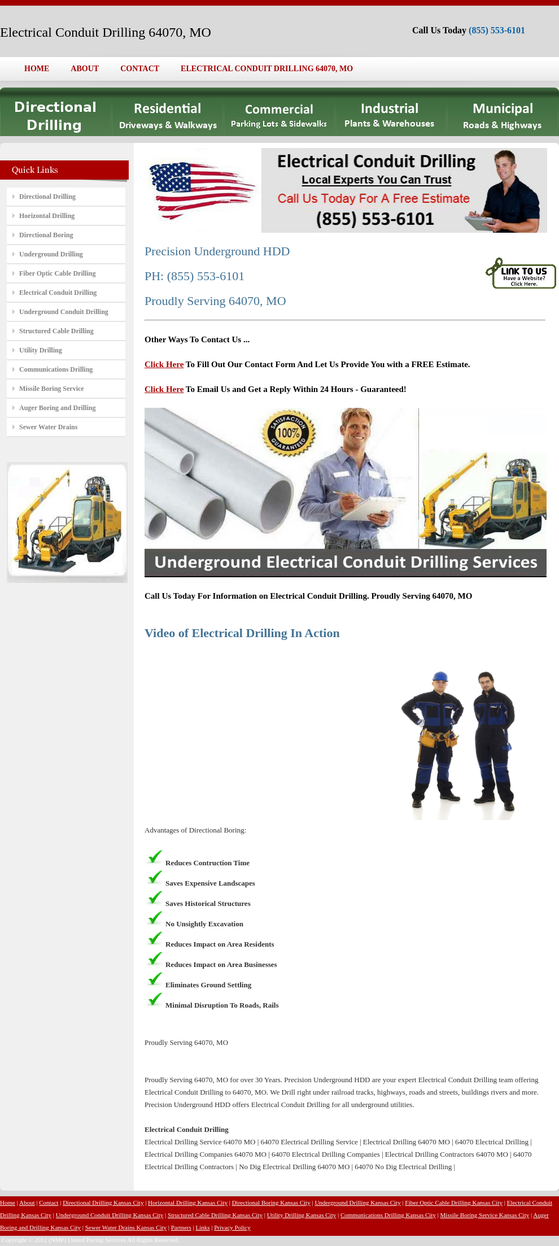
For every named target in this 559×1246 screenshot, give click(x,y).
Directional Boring (46, 235)
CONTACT (139, 68)
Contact (48, 1202)
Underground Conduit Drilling (63, 312)
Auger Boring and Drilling (57, 408)
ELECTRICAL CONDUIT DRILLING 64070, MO (267, 68)
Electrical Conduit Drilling (58, 293)
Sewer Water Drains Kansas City (126, 1227)
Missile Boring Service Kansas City (485, 1215)
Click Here (164, 364)
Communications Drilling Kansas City (388, 1215)
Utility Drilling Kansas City (302, 1215)
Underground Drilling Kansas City (357, 1202)
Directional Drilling (47, 197)
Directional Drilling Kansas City (103, 1202)
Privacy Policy (232, 1227)
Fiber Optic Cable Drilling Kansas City (454, 1202)
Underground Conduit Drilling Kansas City (109, 1215)
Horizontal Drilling (47, 216)
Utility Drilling (40, 350)
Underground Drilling (51, 254)
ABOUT (85, 68)
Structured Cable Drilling (56, 331)
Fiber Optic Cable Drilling (57, 273)
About (27, 1202)
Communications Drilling (56, 369)
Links (202, 1227)
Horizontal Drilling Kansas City (188, 1202)
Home (7, 1202)
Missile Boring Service (51, 389)
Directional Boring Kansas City (271, 1202)
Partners (181, 1227)
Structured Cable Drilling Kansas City (215, 1215)
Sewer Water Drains (48, 427)
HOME (36, 68)
